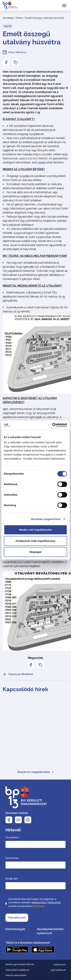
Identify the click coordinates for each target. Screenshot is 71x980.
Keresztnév (12, 858)
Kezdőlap (8, 18)
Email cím (11, 878)
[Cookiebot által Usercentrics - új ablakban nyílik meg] (52, 425)
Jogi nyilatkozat (58, 970)
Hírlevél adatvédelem (16, 975)
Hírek (19, 18)
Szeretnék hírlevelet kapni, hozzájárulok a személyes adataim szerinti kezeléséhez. (34, 903)
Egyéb (8, 26)
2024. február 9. (17, 52)
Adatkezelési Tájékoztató (46, 902)
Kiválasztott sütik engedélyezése (35, 540)
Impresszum (60, 964)
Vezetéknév (12, 837)
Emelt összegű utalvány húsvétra (32, 38)
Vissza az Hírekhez (18, 674)
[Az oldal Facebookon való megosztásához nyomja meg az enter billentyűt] (6, 62)
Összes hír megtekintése (35, 772)
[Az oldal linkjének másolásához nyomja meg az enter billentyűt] (15, 62)
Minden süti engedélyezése (35, 529)
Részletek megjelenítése (46, 519)
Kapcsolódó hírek (25, 689)
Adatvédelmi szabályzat (17, 970)
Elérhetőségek (15, 929)
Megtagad (35, 551)
